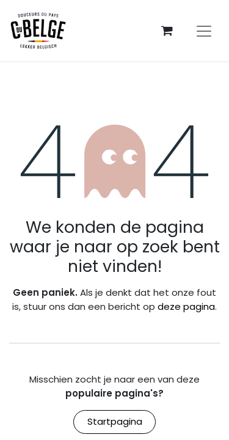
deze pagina (186, 306)
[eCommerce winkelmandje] (166, 30)
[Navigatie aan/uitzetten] (204, 30)
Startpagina (114, 421)
